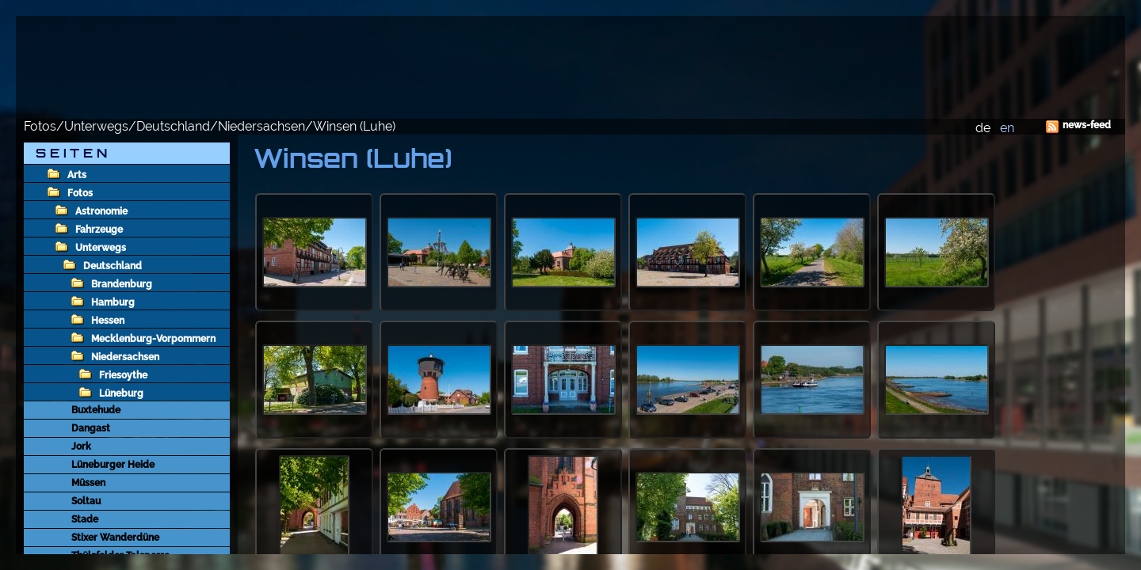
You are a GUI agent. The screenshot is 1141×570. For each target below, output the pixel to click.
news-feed (1087, 125)
